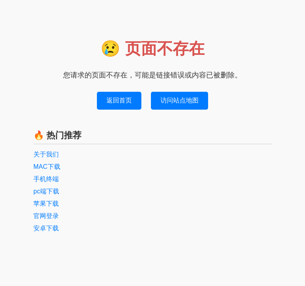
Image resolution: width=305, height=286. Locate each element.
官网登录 (46, 216)
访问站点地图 (179, 100)
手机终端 (46, 179)
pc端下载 (46, 191)
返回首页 (119, 100)
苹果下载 (46, 203)
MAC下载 (46, 166)
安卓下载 (46, 228)
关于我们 (46, 154)
